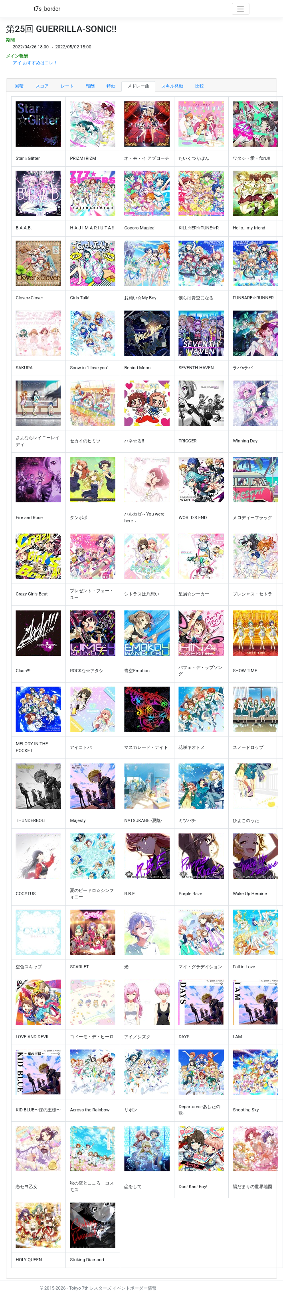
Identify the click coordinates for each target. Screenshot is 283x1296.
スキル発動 (172, 86)
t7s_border (47, 9)
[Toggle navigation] (240, 9)
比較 (199, 86)
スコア (42, 86)
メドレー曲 (138, 86)
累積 (19, 86)
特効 (111, 86)
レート (67, 86)
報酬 (90, 86)
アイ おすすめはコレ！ (35, 63)
